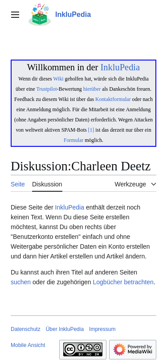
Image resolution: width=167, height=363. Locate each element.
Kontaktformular (113, 99)
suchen (21, 282)
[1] (91, 130)
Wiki (58, 79)
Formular (73, 140)
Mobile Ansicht (28, 345)
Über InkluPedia (65, 329)
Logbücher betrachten (123, 282)
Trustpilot (47, 89)
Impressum (102, 329)
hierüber (92, 89)
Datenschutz (26, 329)
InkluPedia (120, 67)
